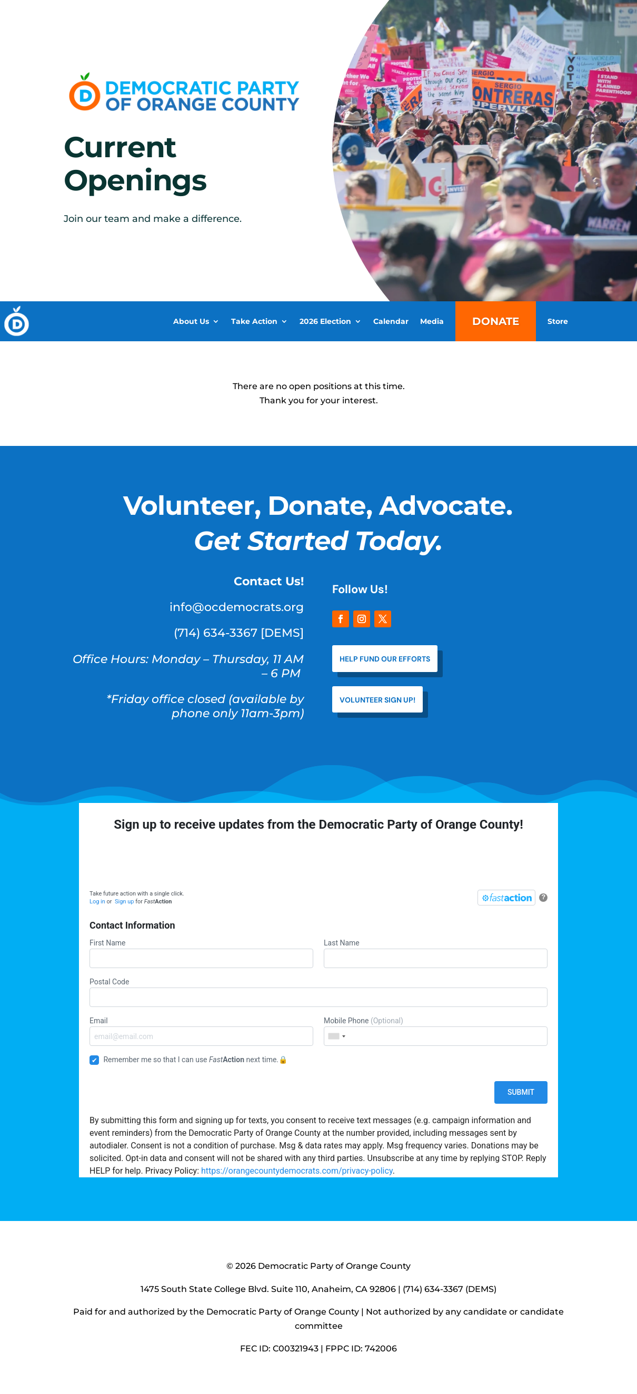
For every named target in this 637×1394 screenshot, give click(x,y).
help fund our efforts (385, 659)
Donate (495, 321)
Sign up (124, 901)
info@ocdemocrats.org (237, 607)
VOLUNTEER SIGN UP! (377, 700)
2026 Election (325, 321)
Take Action (254, 321)
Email (201, 1031)
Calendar (391, 321)
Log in (97, 901)
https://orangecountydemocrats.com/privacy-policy (297, 1171)
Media (432, 321)
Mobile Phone (436, 1031)
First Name (201, 953)
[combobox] (336, 1036)
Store (558, 321)
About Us (191, 321)
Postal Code (318, 992)
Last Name (436, 953)
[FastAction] (506, 897)
